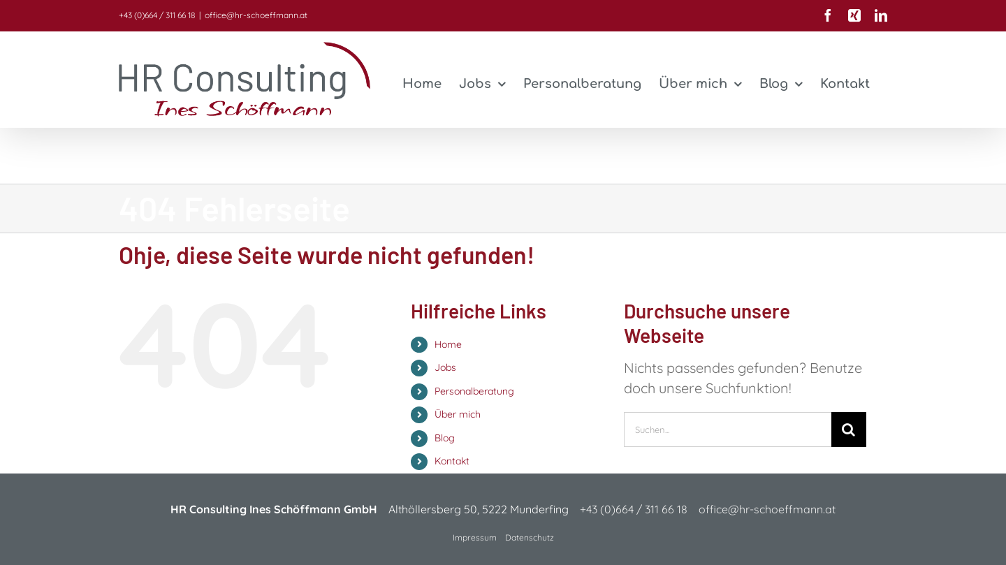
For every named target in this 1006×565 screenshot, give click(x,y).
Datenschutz (529, 537)
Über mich (458, 414)
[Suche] (848, 429)
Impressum (475, 537)
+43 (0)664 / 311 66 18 (157, 15)
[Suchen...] (727, 429)
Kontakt (452, 461)
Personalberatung (474, 391)
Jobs (445, 367)
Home (448, 344)
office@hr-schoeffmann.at (256, 15)
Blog (445, 438)
